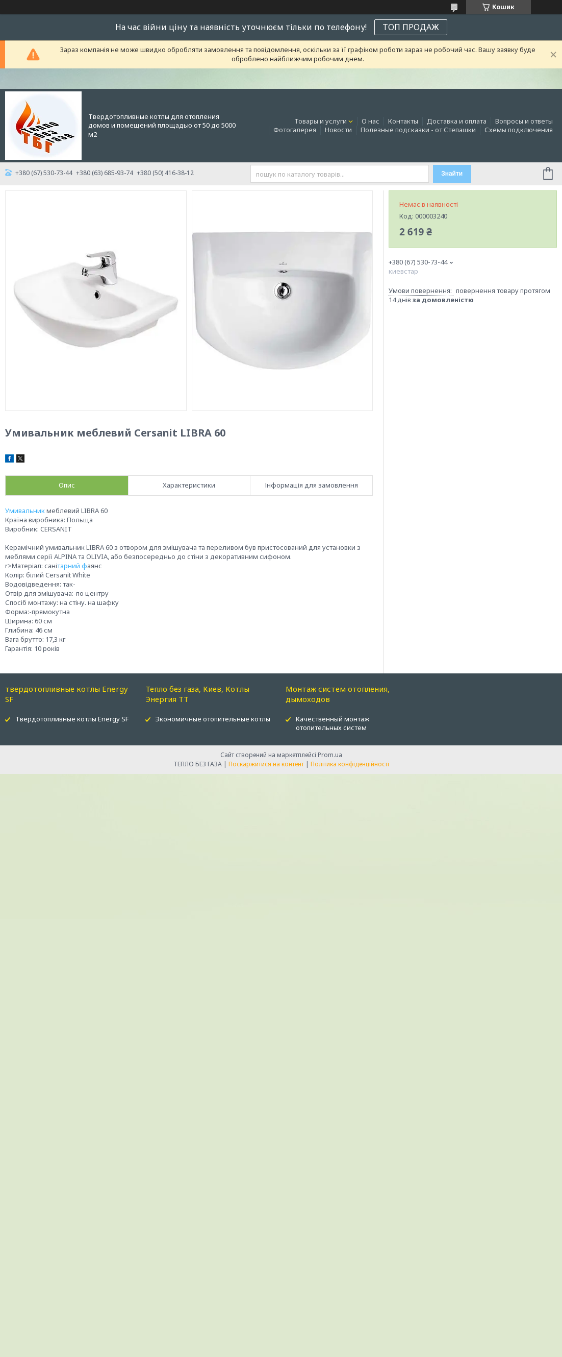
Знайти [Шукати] (452, 173)
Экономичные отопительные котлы (213, 718)
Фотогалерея (294, 129)
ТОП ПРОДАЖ (410, 27)
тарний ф (72, 565)
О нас (370, 121)
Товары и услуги (320, 121)
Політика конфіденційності (350, 764)
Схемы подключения (518, 129)
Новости (338, 129)
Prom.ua (330, 754)
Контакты (403, 121)
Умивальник (25, 510)
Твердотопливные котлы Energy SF (72, 718)
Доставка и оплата (457, 121)
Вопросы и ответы (524, 121)
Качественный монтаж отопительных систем (332, 723)
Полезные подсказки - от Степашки (418, 129)
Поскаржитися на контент (266, 764)
